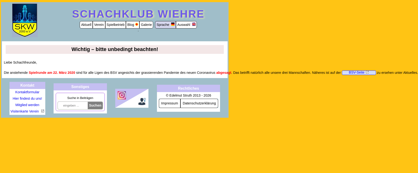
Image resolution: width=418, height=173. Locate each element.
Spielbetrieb (115, 25)
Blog (130, 25)
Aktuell (86, 25)
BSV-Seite (356, 72)
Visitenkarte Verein (25, 111)
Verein (99, 25)
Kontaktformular (27, 92)
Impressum (169, 103)
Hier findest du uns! (27, 98)
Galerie (146, 25)
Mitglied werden (27, 105)
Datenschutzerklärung (199, 103)
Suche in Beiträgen (80, 98)
